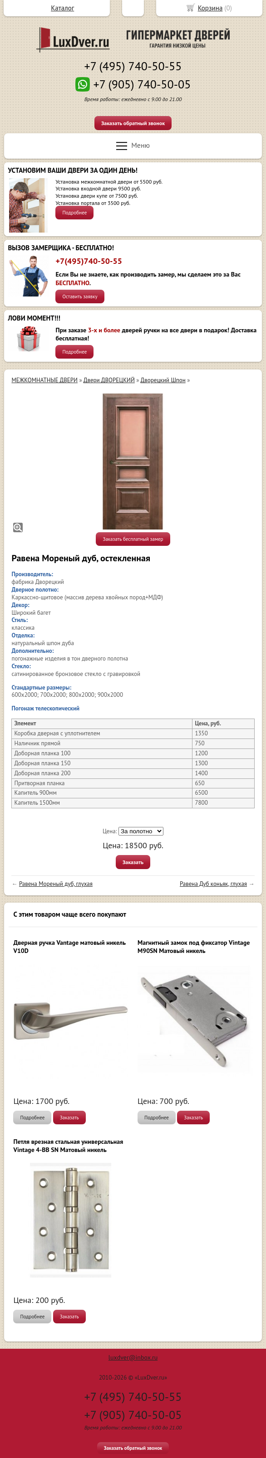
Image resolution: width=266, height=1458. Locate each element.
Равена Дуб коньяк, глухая (213, 884)
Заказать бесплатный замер (133, 539)
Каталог (62, 8)
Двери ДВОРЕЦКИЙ (109, 380)
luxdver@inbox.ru (133, 1357)
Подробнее (74, 212)
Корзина (210, 8)
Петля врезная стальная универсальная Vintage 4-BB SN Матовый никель (68, 1145)
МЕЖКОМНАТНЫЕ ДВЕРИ (44, 380)
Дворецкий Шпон (163, 380)
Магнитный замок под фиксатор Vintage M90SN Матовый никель (194, 946)
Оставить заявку (79, 296)
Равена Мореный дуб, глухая (56, 884)
